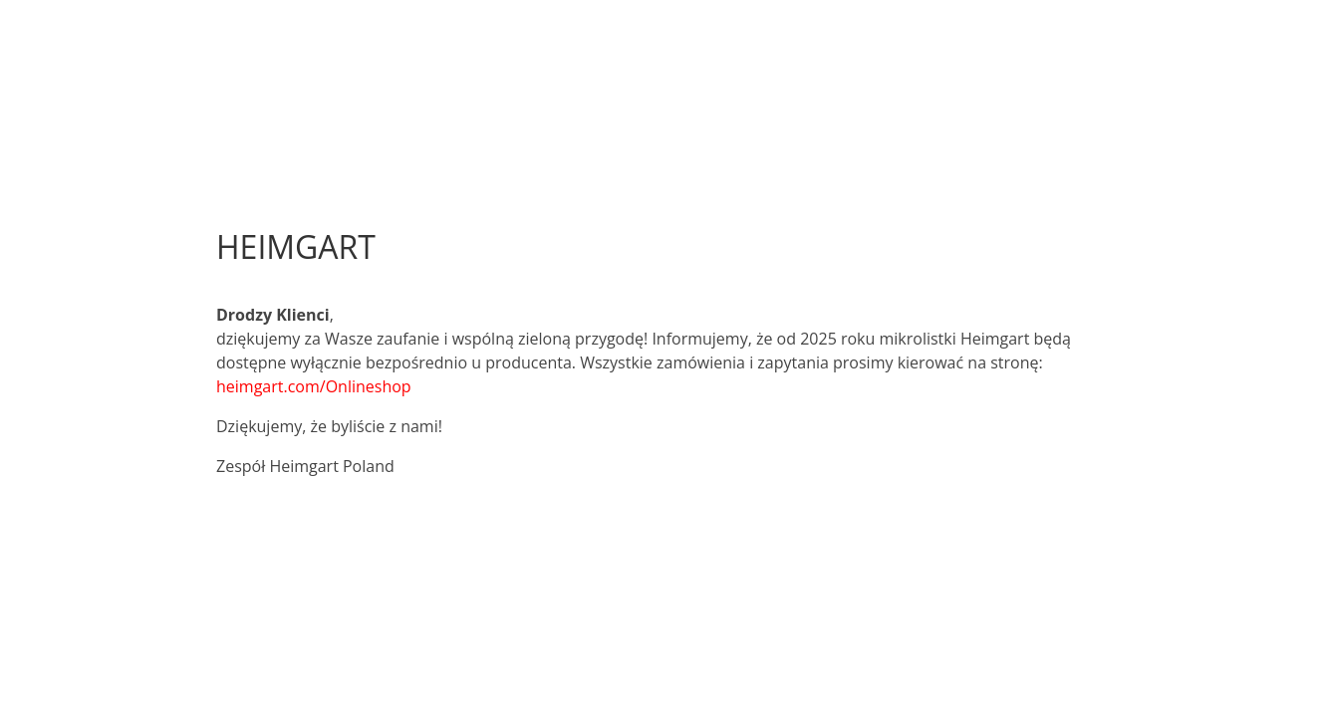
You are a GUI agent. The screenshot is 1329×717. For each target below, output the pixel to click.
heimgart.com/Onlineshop (313, 386)
